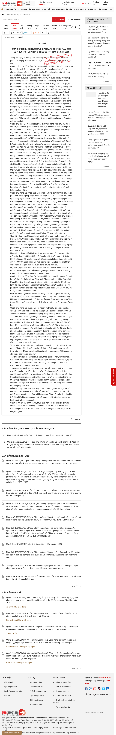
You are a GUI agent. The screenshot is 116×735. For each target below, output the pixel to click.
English (86, 3)
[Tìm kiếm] (58, 19)
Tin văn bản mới (47, 9)
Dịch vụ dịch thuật (37, 696)
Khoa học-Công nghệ (27, 647)
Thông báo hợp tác (63, 707)
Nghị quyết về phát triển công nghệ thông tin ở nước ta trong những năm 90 (39, 435)
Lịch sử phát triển (10, 687)
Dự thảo (36, 9)
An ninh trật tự (11, 607)
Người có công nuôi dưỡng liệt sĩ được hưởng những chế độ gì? (98, 54)
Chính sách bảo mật (63, 696)
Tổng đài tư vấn (36, 704)
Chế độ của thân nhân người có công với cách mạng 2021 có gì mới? (99, 65)
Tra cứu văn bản (24, 9)
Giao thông (22, 607)
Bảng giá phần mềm (63, 682)
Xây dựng (27, 620)
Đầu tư (8, 620)
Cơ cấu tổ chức (12, 647)
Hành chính (10, 663)
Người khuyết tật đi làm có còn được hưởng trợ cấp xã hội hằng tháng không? (99, 29)
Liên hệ (7, 696)
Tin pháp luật (62, 9)
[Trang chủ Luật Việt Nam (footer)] (14, 715)
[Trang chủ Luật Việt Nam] (12, 3)
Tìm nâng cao (74, 19)
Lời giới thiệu (9, 682)
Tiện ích (105, 9)
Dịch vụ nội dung (36, 700)
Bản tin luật (74, 9)
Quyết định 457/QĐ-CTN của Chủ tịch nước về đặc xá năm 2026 (34, 544)
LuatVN (75, 419)
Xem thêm (76, 586)
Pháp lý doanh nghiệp (38, 691)
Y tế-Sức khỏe (11, 633)
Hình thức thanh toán (63, 687)
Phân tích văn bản (37, 687)
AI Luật (97, 9)
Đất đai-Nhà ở (17, 620)
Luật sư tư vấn (86, 9)
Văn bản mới (10, 9)
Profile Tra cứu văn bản (13, 691)
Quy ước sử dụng (62, 691)
